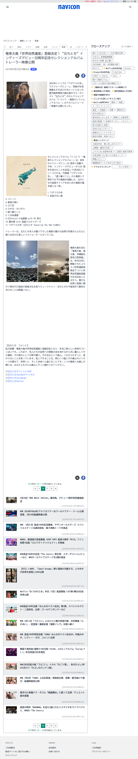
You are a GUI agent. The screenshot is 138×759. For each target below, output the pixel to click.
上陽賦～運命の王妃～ (102, 148)
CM (71, 47)
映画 (37, 47)
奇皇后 (103, 110)
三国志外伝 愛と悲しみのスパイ (107, 144)
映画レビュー (98, 159)
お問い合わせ (54, 752)
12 (51, 489)
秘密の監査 (97, 121)
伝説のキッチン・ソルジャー (118, 121)
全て (11, 47)
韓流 (19, 47)
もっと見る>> (121, 167)
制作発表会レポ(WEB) (123, 91)
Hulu (116, 76)
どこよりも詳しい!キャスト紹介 (107, 99)
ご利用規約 (96, 748)
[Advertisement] (69, 24)
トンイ (107, 106)
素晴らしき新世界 (120, 117)
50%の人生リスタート (102, 129)
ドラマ (28, 47)
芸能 (45, 47)
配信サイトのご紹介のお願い (17, 752)
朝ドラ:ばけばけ (100, 53)
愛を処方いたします (101, 117)
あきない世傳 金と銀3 (102, 61)
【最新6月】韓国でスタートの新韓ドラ (110, 87)
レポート (80, 47)
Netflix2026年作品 (114, 68)
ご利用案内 (10, 748)
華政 (113, 102)
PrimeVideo (118, 72)
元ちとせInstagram (17, 378)
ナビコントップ (9, 41)
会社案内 (52, 748)
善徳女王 (121, 110)
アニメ (54, 47)
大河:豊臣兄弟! (117, 53)
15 (63, 489)
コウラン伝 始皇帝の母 (102, 152)
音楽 (63, 47)
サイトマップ (11, 755)
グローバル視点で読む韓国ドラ (106, 83)
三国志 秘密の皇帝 (124, 152)
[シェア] (83, 76)
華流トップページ (101, 140)
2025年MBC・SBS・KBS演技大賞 (105, 64)
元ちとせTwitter (16, 381)
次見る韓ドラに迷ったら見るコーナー (109, 155)
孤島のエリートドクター (103, 133)
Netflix (97, 68)
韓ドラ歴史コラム (100, 80)
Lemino (106, 76)
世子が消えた (98, 114)
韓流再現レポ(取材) (102, 91)
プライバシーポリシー (101, 752)
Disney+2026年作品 (102, 72)
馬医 (121, 102)
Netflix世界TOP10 (101, 102)
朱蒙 (111, 110)
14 (59, 489)
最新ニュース (25, 41)
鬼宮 (94, 110)
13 (55, 489)
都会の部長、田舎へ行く (103, 136)
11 (47, 489)
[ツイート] (77, 76)
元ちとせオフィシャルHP (19, 371)
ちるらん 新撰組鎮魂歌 (102, 57)
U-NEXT (95, 76)
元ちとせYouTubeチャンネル (21, 375)
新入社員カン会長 (100, 125)
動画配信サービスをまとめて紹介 (107, 163)
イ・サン (96, 106)
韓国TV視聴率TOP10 (102, 95)
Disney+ (129, 68)
